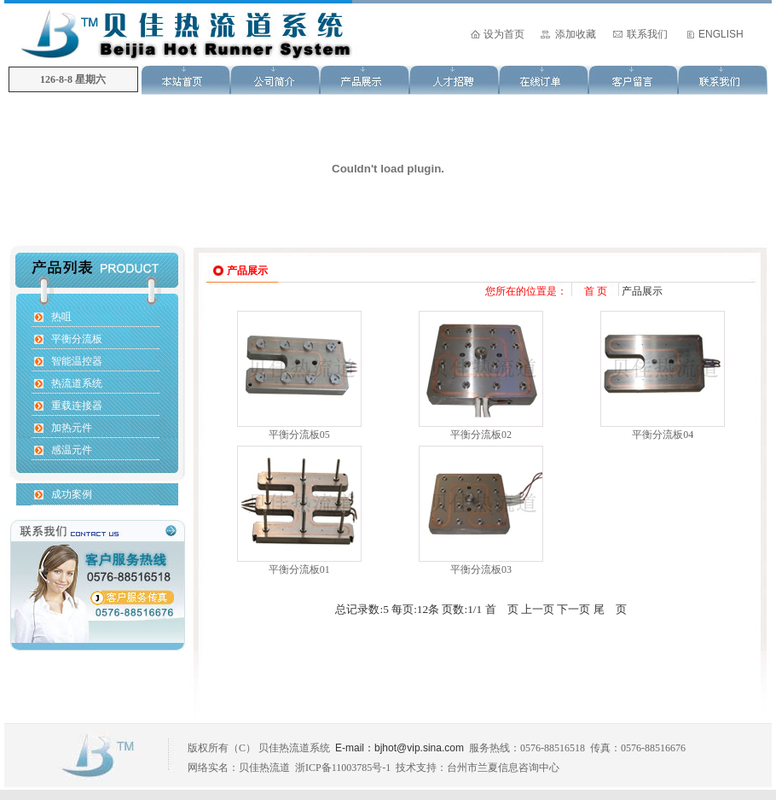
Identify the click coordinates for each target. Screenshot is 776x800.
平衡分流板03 (481, 569)
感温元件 (71, 450)
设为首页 (504, 34)
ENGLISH (721, 34)
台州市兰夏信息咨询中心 (503, 768)
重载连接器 (76, 406)
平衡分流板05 (299, 435)
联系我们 (647, 34)
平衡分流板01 (299, 569)
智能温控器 (76, 361)
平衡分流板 (76, 339)
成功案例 (71, 494)
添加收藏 (575, 34)
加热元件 (71, 428)
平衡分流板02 (481, 435)
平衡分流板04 (662, 435)
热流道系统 (76, 383)
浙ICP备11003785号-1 (343, 768)
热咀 (61, 317)
